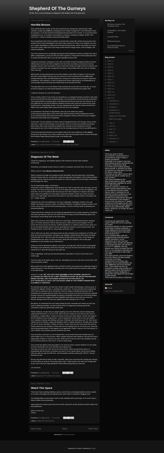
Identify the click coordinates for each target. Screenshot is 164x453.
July (111, 123)
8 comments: (55, 141)
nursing (41, 144)
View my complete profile (114, 291)
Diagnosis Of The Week (45, 156)
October (112, 107)
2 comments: (55, 418)
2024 (109, 64)
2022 (109, 70)
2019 (109, 79)
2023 (109, 67)
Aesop (109, 288)
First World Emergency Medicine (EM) (116, 46)
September (113, 110)
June (111, 126)
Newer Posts (36, 429)
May (111, 129)
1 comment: (55, 373)
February (112, 138)
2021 (109, 73)
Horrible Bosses (40, 24)
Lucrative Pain (112, 37)
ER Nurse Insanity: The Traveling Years (116, 25)
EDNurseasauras (113, 41)
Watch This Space (41, 388)
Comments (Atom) (69, 434)
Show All (130, 50)
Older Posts (93, 429)
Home (64, 429)
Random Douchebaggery (53, 144)
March (111, 135)
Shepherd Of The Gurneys (57, 8)
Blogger (93, 448)
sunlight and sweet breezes (45, 421)
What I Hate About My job (70, 144)
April (111, 132)
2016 (109, 89)
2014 (109, 95)
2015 (109, 92)
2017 (109, 86)
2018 (109, 83)
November (113, 104)
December (113, 101)
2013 (109, 98)
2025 (109, 61)
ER (37, 144)
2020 (109, 76)
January (112, 142)
